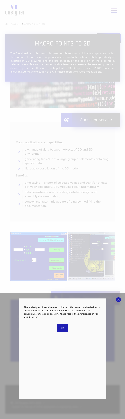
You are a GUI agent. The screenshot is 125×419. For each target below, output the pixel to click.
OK (62, 328)
